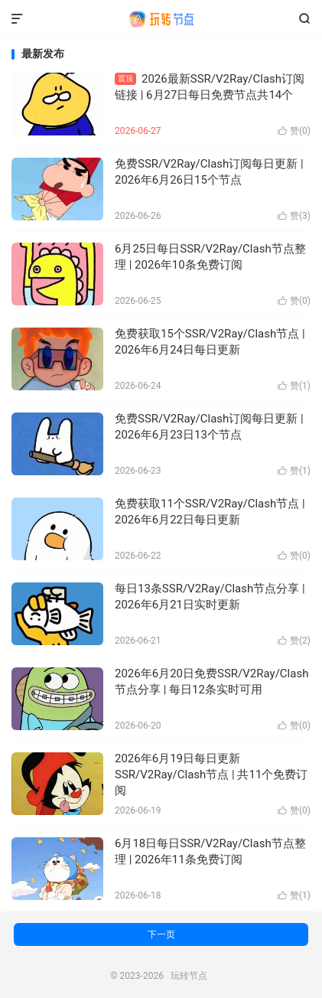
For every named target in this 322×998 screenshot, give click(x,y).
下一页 (161, 934)
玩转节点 (161, 19)
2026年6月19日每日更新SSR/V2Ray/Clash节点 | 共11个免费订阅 (211, 774)
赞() (294, 131)
